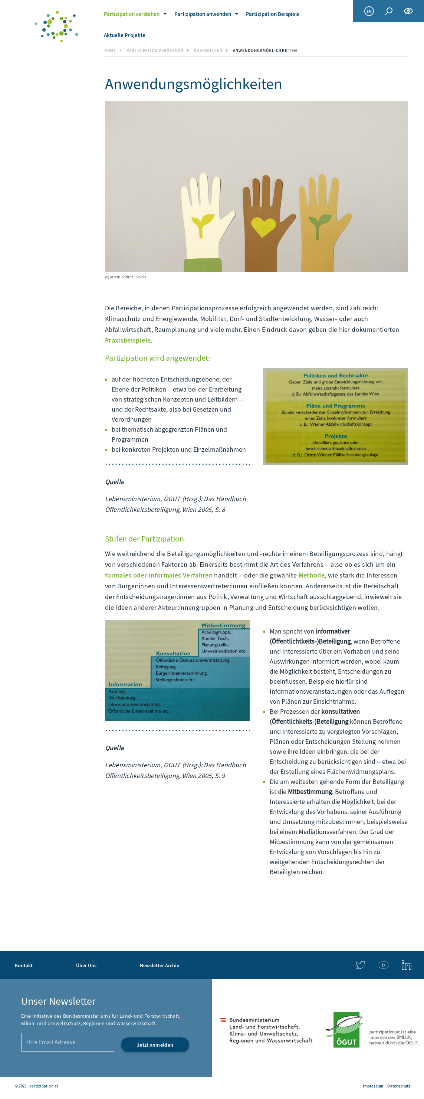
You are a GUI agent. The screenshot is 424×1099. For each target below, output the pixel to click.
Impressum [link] (373, 1086)
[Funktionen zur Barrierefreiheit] (408, 11)
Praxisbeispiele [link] (128, 340)
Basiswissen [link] (208, 50)
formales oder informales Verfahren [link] (159, 575)
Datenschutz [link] (398, 1086)
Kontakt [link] (24, 1063)
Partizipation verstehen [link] (132, 14)
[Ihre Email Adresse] (67, 1014)
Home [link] (110, 50)
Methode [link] (312, 575)
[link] (56, 26)
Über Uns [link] (86, 1063)
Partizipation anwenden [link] (202, 14)
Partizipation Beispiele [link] (273, 14)
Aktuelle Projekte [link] (124, 35)
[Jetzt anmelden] (155, 1017)
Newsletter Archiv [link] (159, 1063)
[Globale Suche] (388, 11)
